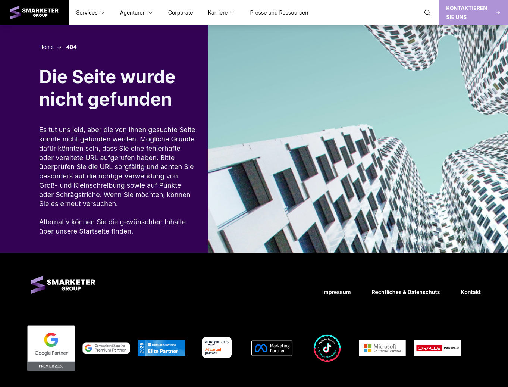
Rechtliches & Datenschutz (405, 292)
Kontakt (471, 292)
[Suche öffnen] (427, 12)
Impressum (336, 292)
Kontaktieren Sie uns (473, 12)
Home (46, 47)
